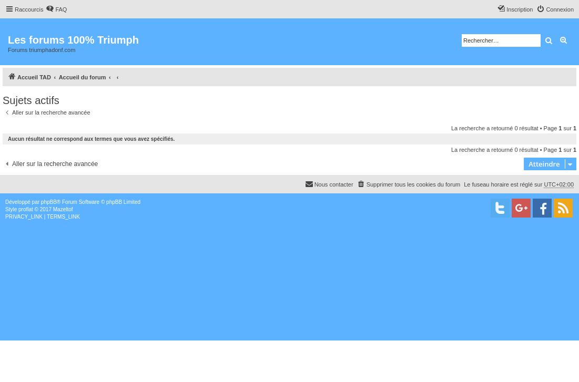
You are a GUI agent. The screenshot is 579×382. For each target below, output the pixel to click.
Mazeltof (63, 209)
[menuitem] (56, 9)
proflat (25, 209)
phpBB (49, 202)
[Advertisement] (289, 299)
